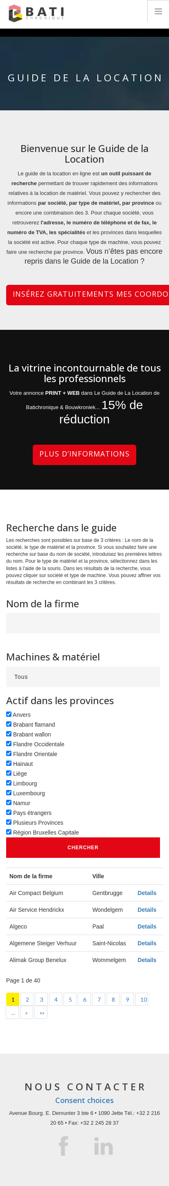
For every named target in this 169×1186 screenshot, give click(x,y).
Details (146, 893)
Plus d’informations (84, 454)
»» (42, 1012)
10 (143, 999)
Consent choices (84, 1100)
